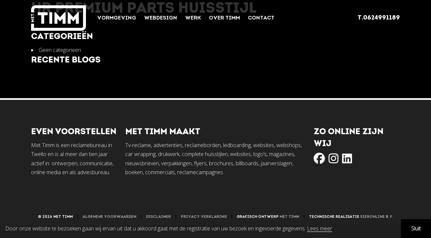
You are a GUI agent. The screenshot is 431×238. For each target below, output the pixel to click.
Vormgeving (116, 18)
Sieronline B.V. (376, 217)
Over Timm (224, 18)
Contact (261, 18)
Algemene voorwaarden (109, 217)
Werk (193, 18)
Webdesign (160, 18)
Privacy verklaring (204, 217)
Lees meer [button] (319, 228)
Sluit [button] (416, 228)
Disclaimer (158, 217)
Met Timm (289, 217)
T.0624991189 (379, 18)
